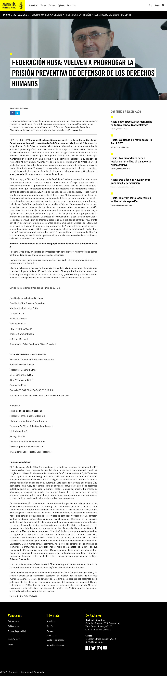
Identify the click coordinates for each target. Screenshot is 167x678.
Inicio (6, 14)
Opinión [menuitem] (61, 5)
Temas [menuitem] (43, 5)
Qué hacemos (13, 621)
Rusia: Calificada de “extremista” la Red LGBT (131, 141)
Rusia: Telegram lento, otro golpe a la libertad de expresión (131, 199)
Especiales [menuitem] (71, 5)
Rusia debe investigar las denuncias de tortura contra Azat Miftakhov (131, 123)
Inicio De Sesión (14, 639)
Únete (157, 5)
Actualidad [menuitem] (33, 5)
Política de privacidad (17, 631)
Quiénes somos (14, 626)
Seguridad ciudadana (55, 645)
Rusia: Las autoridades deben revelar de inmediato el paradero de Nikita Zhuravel (131, 161)
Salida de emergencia (55, 640)
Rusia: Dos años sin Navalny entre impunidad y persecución (130, 181)
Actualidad (20, 14)
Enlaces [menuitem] (52, 5)
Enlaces (50, 631)
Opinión (50, 626)
